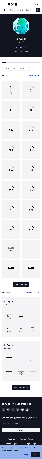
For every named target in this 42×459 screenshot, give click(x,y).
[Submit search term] (38, 10)
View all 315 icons (33, 76)
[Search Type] (5, 10)
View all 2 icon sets (33, 292)
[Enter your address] (21, 423)
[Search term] (22, 10)
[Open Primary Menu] (3, 4)
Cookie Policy (25, 448)
